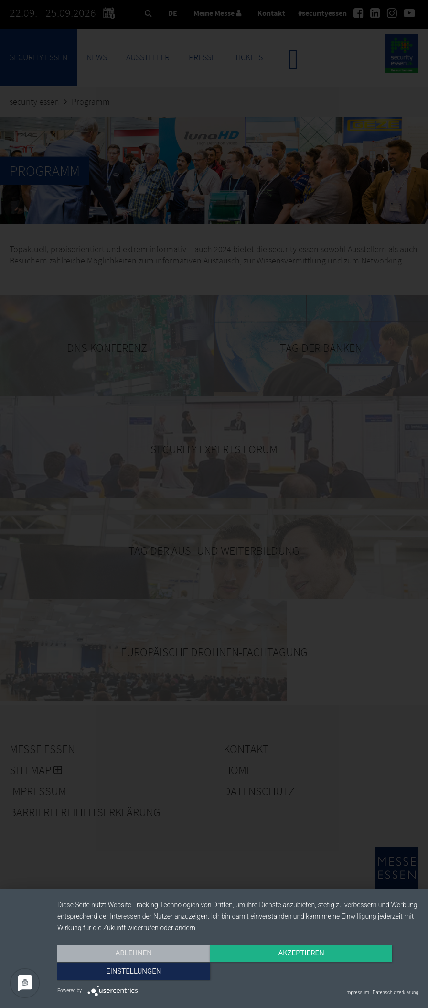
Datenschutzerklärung (395, 992)
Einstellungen (364, 973)
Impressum (357, 992)
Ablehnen (111, 973)
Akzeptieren (238, 973)
